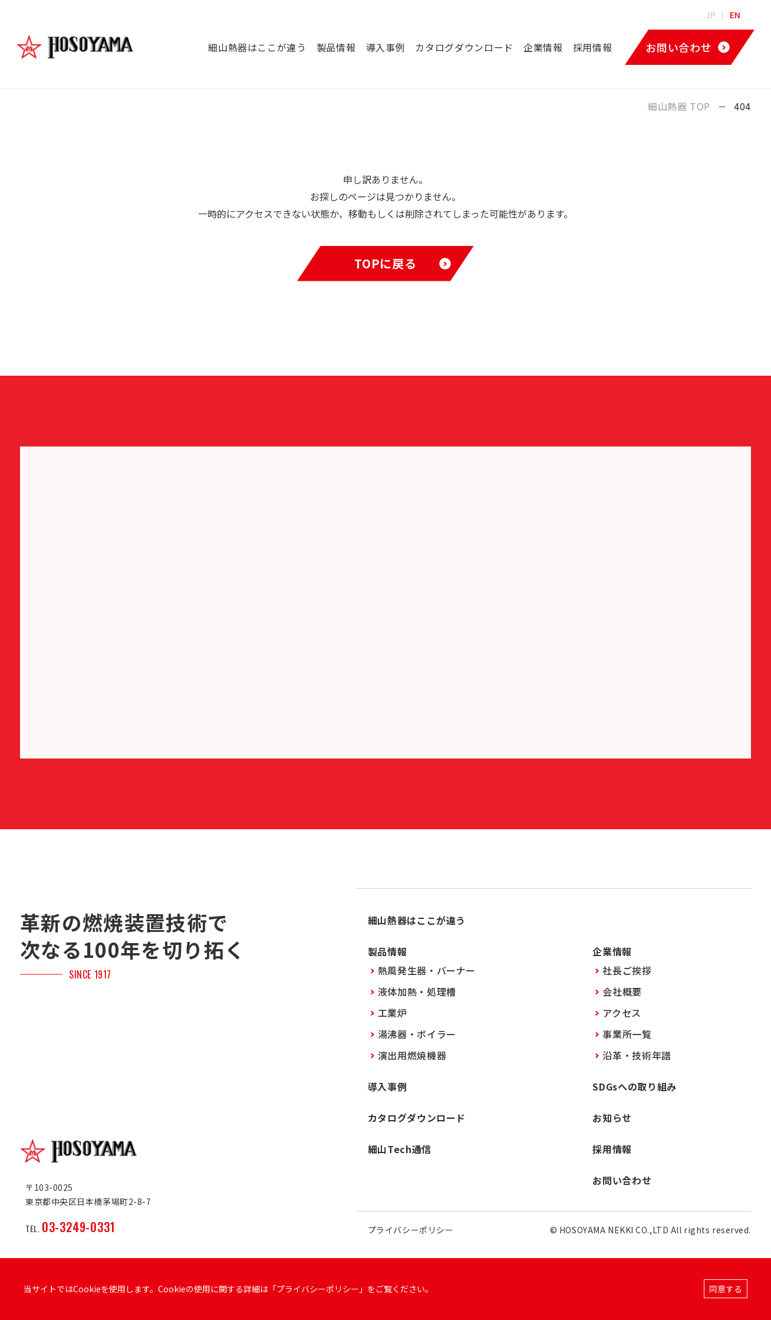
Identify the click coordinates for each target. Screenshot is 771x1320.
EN (735, 15)
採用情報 (592, 47)
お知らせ (612, 1118)
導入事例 (386, 47)
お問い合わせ (621, 1180)
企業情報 (543, 47)
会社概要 (622, 991)
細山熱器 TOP (679, 106)
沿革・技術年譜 (636, 1055)
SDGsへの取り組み (634, 1086)
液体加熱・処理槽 (417, 991)
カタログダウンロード (464, 47)
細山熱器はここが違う (257, 47)
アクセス (621, 1013)
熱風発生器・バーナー (427, 970)
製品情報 (336, 47)
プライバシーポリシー (411, 1230)
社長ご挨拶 (626, 970)
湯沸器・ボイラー (417, 1034)
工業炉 (392, 1013)
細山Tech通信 (399, 1149)
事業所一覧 (626, 1034)
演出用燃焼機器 (412, 1055)
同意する (725, 1289)
